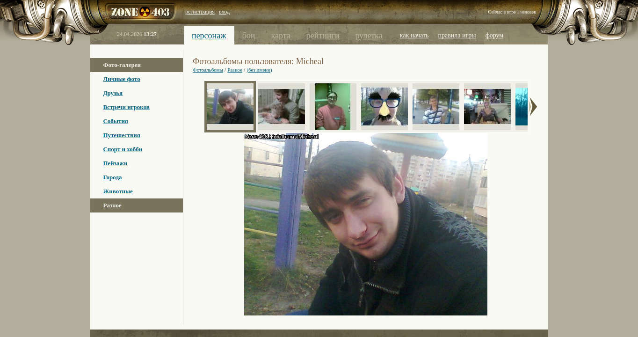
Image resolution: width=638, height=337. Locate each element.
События (115, 121)
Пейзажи (115, 163)
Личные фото (121, 78)
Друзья (113, 92)
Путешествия (121, 135)
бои (248, 35)
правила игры (457, 35)
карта (280, 35)
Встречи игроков (126, 106)
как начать (414, 35)
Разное (112, 205)
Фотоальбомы (208, 70)
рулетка (369, 35)
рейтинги (323, 35)
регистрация (200, 11)
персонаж (209, 35)
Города (112, 177)
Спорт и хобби (122, 149)
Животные (117, 191)
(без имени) (259, 70)
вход (224, 11)
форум (495, 35)
